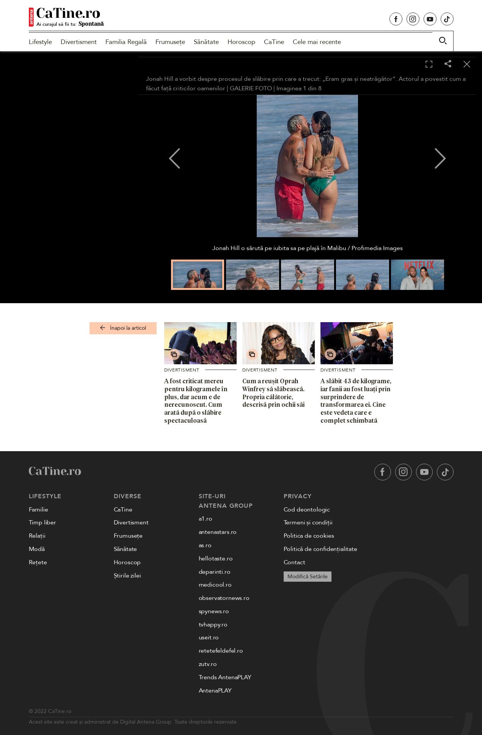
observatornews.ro (224, 598)
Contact (294, 562)
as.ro (205, 545)
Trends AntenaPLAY (225, 677)
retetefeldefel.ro (221, 651)
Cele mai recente (317, 42)
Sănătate (206, 42)
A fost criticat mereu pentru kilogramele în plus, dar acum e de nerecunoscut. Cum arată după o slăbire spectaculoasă (196, 400)
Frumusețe (170, 42)
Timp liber (42, 522)
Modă (37, 549)
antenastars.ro (218, 532)
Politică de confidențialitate (320, 549)
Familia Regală (126, 42)
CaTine (274, 42)
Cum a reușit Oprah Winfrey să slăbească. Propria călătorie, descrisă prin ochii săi (273, 392)
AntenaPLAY (215, 690)
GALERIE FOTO (251, 88)
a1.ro (205, 519)
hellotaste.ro (216, 558)
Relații (37, 536)
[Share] (447, 64)
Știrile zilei (127, 575)
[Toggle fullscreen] (428, 64)
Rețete (38, 562)
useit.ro (209, 637)
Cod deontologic (307, 509)
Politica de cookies (309, 536)
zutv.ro (208, 664)
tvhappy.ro (213, 624)
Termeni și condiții (308, 522)
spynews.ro (214, 611)
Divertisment (79, 42)
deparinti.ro (215, 572)
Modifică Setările (307, 576)
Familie (38, 509)
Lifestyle (40, 42)
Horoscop (241, 42)
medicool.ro (215, 585)
